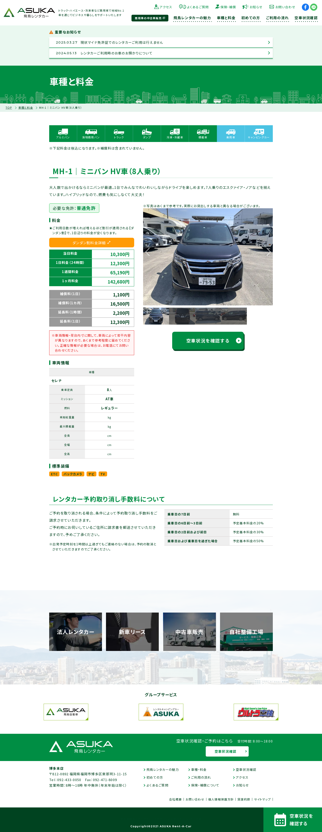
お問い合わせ (285, 7)
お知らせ (256, 7)
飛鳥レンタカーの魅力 (162, 769)
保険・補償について (205, 785)
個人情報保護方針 (221, 799)
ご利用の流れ (201, 777)
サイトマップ (262, 799)
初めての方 (154, 777)
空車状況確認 (226, 751)
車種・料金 (199, 769)
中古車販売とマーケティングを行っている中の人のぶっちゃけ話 (160, 819)
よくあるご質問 (198, 7)
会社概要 (175, 799)
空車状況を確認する (208, 340)
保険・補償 (228, 7)
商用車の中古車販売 (148, 18)
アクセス (166, 7)
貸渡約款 (243, 799)
